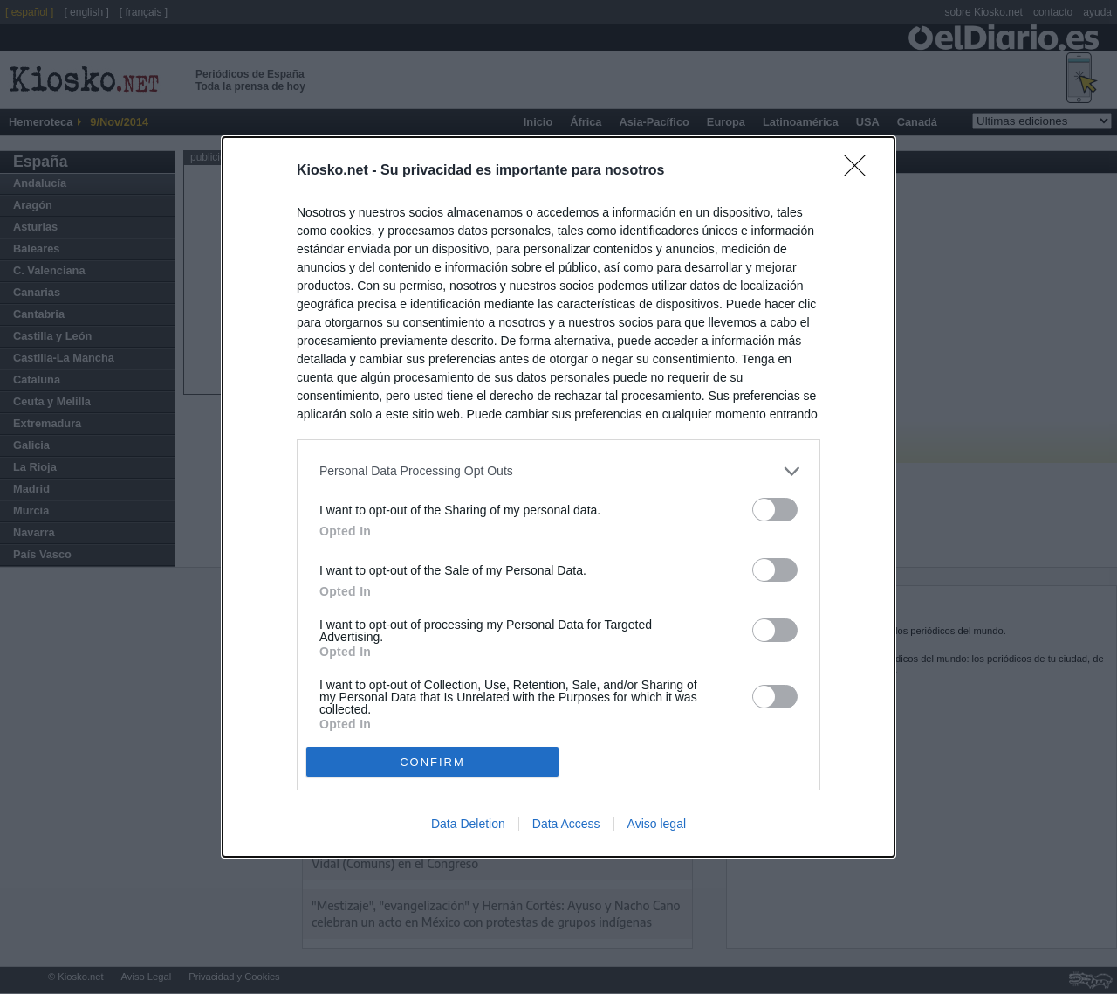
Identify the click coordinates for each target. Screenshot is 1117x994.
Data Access (566, 824)
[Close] (860, 171)
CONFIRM (432, 762)
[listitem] (558, 471)
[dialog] (558, 497)
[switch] (775, 509)
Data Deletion (468, 824)
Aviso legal (656, 824)
